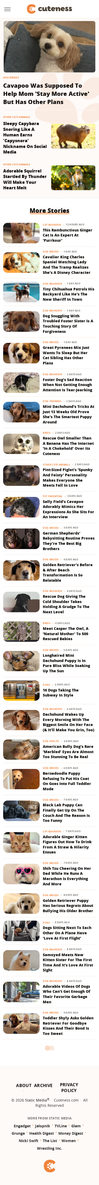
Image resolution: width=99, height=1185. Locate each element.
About (23, 1085)
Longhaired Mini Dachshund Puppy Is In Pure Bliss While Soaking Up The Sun (66, 663)
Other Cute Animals (16, 117)
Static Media (36, 1100)
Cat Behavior (52, 224)
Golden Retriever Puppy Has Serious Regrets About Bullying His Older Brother (68, 905)
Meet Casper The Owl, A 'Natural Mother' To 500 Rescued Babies (65, 633)
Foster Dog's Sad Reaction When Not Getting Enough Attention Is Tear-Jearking (67, 384)
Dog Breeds (11, 77)
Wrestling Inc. (49, 1148)
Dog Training (52, 401)
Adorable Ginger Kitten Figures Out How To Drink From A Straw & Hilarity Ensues (67, 844)
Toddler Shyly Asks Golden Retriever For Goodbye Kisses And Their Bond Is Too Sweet (68, 1025)
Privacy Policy (69, 1087)
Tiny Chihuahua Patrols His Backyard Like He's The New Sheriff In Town (68, 294)
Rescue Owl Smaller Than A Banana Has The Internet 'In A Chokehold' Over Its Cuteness (68, 446)
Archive (43, 1085)
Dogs (46, 685)
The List (50, 1140)
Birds (46, 432)
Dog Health (51, 741)
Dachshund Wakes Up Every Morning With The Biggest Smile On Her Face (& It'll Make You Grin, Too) (68, 722)
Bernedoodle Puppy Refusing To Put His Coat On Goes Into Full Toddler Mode (67, 781)
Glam (76, 1125)
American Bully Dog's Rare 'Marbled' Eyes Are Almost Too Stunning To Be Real (68, 751)
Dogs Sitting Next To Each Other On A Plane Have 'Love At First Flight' (67, 932)
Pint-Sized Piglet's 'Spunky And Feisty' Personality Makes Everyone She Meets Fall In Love (68, 477)
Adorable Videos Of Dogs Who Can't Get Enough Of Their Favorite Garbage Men (66, 994)
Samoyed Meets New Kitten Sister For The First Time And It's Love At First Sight (68, 962)
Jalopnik (42, 1125)
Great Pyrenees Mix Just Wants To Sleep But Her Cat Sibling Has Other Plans (66, 355)
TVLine (61, 1125)
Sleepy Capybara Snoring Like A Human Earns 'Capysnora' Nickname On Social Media (25, 138)
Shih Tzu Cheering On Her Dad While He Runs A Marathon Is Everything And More (67, 876)
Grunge (18, 1133)
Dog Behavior (52, 283)
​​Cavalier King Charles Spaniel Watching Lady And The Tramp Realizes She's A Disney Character (67, 264)
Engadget (22, 1125)
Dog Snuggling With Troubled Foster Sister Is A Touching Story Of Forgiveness (68, 323)
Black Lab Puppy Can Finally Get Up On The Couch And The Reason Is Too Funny (66, 812)
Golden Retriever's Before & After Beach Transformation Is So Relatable (68, 572)
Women (69, 1140)
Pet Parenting (52, 496)
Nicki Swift (28, 1140)
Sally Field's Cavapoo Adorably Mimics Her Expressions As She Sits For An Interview (68, 509)
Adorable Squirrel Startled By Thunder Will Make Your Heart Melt (25, 179)
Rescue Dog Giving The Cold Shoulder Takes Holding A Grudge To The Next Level (66, 604)
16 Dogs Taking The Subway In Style (61, 693)
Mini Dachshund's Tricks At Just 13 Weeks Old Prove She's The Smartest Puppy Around (68, 414)
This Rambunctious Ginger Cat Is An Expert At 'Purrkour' (67, 235)
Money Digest (70, 1133)
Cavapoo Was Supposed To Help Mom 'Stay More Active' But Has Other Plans (46, 93)
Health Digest (41, 1133)
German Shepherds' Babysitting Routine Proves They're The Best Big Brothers (69, 541)
